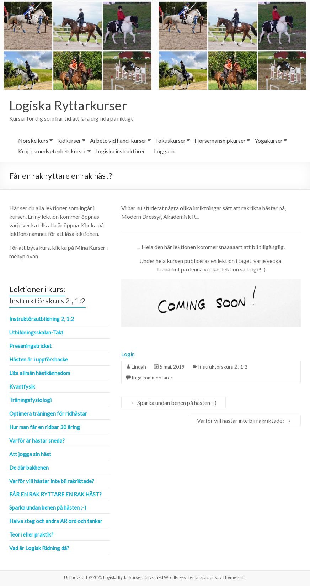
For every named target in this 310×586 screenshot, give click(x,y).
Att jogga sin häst (30, 454)
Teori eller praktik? (31, 534)
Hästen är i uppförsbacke (38, 359)
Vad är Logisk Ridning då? (39, 548)
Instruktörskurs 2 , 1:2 (222, 367)
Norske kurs (33, 140)
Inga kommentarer (152, 377)
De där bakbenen (29, 467)
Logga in (164, 151)
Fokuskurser (170, 140)
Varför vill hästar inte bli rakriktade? (244, 420)
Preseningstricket (30, 346)
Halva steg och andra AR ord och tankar (55, 521)
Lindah (139, 367)
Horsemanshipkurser (220, 140)
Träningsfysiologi (30, 400)
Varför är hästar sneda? (37, 440)
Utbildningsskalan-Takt (36, 332)
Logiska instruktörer (120, 151)
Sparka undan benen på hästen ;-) (173, 402)
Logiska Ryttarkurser (68, 105)
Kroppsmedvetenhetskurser (52, 151)
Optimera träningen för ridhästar (48, 413)
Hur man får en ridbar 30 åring (44, 427)
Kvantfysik (22, 386)
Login (128, 353)
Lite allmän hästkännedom (39, 373)
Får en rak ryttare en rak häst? (55, 494)
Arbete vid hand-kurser (118, 140)
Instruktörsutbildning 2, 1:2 (41, 319)
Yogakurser (269, 140)
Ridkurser (69, 140)
